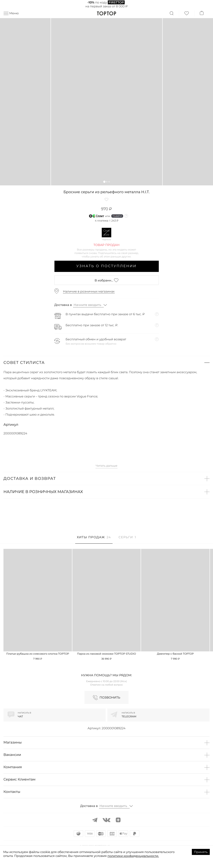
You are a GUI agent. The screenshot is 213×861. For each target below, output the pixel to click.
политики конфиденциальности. (133, 856)
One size (106, 232)
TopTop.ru (106, 13)
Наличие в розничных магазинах (89, 291)
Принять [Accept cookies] (201, 852)
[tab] (94, 539)
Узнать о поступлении (106, 266)
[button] (104, 181)
